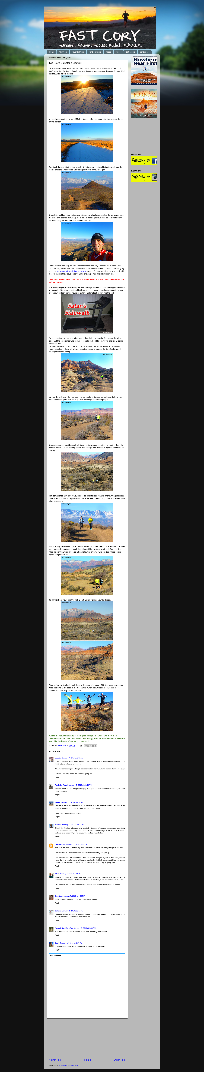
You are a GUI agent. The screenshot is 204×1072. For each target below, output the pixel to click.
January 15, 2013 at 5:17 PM (71, 943)
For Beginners (95, 52)
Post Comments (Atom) (68, 1065)
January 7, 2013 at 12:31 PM (73, 825)
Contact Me (145, 52)
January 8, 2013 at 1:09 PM (84, 928)
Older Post (119, 1059)
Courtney (59, 896)
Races (108, 52)
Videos (119, 52)
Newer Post (55, 1059)
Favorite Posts (78, 52)
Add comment (55, 956)
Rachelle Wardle (62, 785)
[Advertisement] (87, 1038)
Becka (57, 802)
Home (51, 52)
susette (58, 758)
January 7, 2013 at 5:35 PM (70, 874)
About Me (63, 52)
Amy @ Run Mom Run (64, 928)
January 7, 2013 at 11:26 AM (72, 802)
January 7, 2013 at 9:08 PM (74, 896)
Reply (57, 777)
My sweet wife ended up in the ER (71, 271)
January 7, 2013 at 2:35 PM (76, 844)
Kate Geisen (60, 844)
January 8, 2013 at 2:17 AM (72, 911)
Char (57, 874)
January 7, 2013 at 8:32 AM (72, 758)
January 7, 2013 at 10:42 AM (80, 785)
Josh (57, 943)
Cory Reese (62, 745)
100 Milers (130, 52)
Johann (58, 911)
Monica (58, 825)
